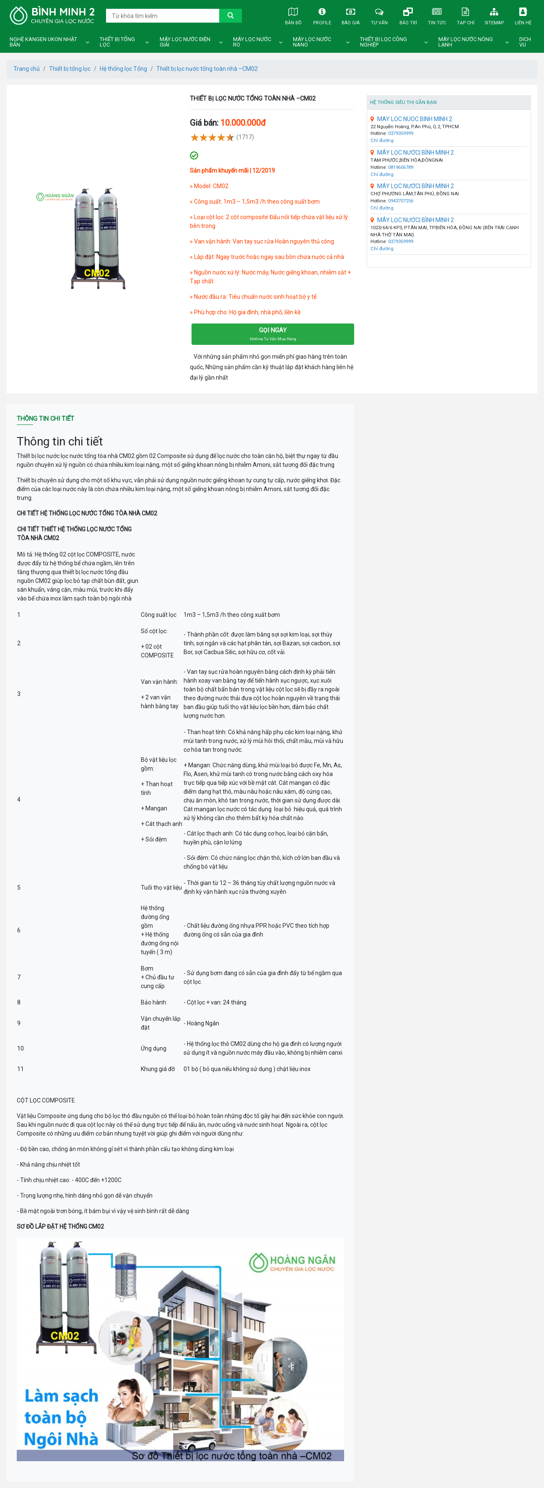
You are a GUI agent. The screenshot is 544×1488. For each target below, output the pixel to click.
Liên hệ (523, 15)
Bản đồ (293, 15)
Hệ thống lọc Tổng (123, 68)
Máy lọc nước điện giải (185, 42)
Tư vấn (379, 15)
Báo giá (350, 15)
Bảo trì (408, 15)
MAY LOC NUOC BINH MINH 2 (411, 119)
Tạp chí (465, 15)
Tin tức (436, 15)
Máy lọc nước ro (252, 42)
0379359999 (400, 133)
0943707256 (400, 201)
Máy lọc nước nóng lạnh (465, 42)
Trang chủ (26, 68)
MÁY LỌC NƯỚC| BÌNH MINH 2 (412, 152)
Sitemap (494, 15)
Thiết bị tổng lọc (117, 42)
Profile (322, 15)
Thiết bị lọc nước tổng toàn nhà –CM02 (207, 68)
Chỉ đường (382, 140)
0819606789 (400, 167)
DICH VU (525, 42)
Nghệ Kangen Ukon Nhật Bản (43, 42)
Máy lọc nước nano (312, 42)
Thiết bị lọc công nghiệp (383, 42)
